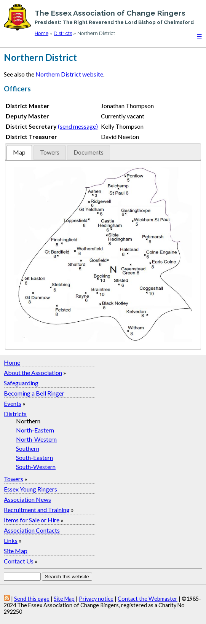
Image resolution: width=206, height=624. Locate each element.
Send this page (32, 598)
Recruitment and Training (37, 509)
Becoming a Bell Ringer (34, 393)
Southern (27, 448)
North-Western (36, 439)
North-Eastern (35, 430)
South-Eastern (34, 457)
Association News (27, 499)
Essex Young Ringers (30, 489)
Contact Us (19, 561)
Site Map (15, 550)
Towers (13, 478)
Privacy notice (96, 598)
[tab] (19, 152)
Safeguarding (21, 382)
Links (11, 540)
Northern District (40, 57)
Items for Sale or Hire (31, 519)
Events (12, 403)
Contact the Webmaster (147, 598)
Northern (28, 421)
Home (41, 33)
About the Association (33, 372)
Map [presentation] (19, 152)
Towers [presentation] (49, 152)
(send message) (78, 126)
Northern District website (69, 74)
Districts (63, 33)
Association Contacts (32, 530)
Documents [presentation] (88, 152)
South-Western (36, 466)
